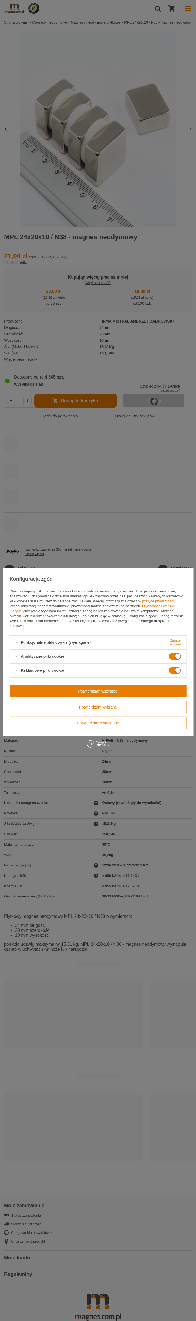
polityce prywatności (158, 601)
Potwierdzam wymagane (98, 723)
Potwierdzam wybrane (98, 707)
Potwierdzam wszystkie (98, 691)
